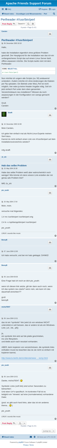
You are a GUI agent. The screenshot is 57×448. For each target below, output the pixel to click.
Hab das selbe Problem (14, 165)
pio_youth (5, 190)
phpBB (20, 442)
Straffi (10, 112)
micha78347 (6, 307)
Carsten (4, 31)
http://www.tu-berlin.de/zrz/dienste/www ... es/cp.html (25, 358)
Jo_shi (4, 157)
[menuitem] (8, 9)
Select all (12, 69)
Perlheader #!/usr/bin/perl (18, 19)
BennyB (4, 240)
